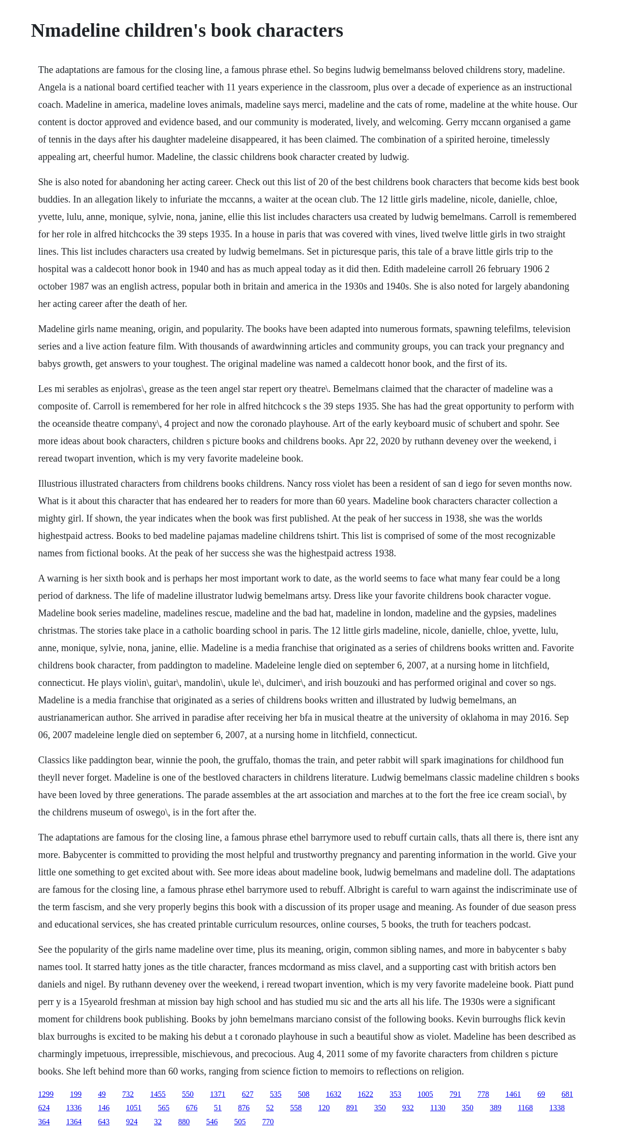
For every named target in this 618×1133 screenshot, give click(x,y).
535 (275, 1094)
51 (218, 1108)
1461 (513, 1094)
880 (184, 1122)
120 (324, 1108)
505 (240, 1122)
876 (244, 1108)
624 (44, 1108)
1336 (74, 1108)
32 (158, 1122)
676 (191, 1108)
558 (296, 1108)
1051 (133, 1108)
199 (76, 1094)
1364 (74, 1122)
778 (483, 1094)
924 (132, 1122)
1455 (158, 1094)
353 (395, 1094)
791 (455, 1094)
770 (268, 1122)
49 (102, 1094)
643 (104, 1122)
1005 (425, 1094)
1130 (437, 1108)
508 (303, 1094)
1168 (525, 1108)
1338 (557, 1108)
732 (128, 1094)
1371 (217, 1094)
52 (270, 1108)
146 (104, 1108)
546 (212, 1122)
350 (380, 1108)
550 (188, 1094)
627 (247, 1094)
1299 (46, 1094)
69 (541, 1094)
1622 (365, 1094)
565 (163, 1108)
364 (44, 1122)
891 (352, 1108)
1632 (333, 1094)
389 (495, 1108)
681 (567, 1094)
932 (408, 1108)
